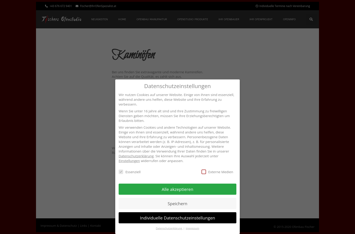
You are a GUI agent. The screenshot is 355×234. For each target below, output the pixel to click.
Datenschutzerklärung (136, 155)
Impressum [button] (192, 228)
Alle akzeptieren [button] (177, 189)
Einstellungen (129, 160)
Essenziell (130, 171)
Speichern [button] (177, 203)
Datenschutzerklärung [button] (169, 228)
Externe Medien (217, 171)
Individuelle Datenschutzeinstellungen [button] (177, 217)
